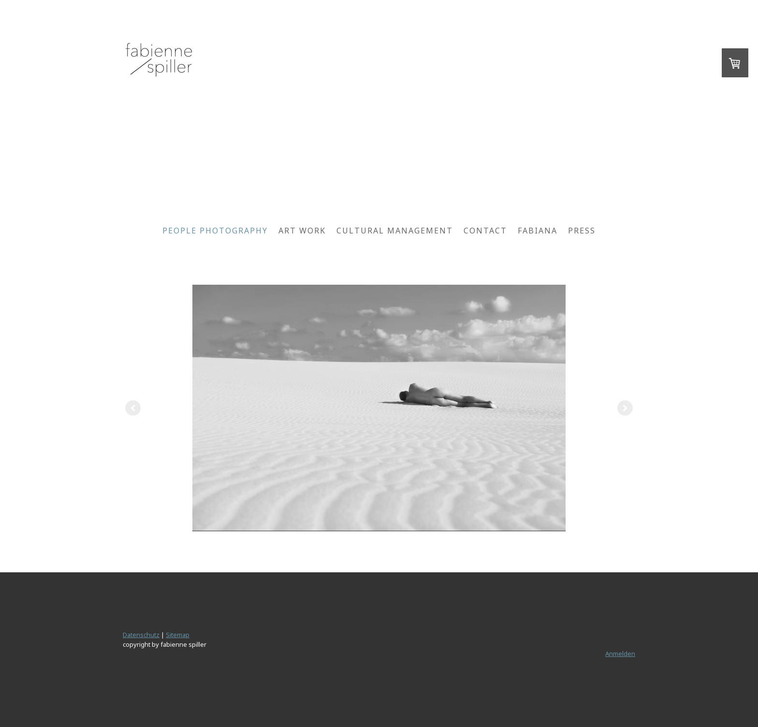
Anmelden (620, 653)
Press (582, 230)
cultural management (394, 230)
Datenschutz (141, 634)
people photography (215, 230)
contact (485, 230)
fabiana (537, 230)
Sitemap (178, 634)
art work (302, 230)
